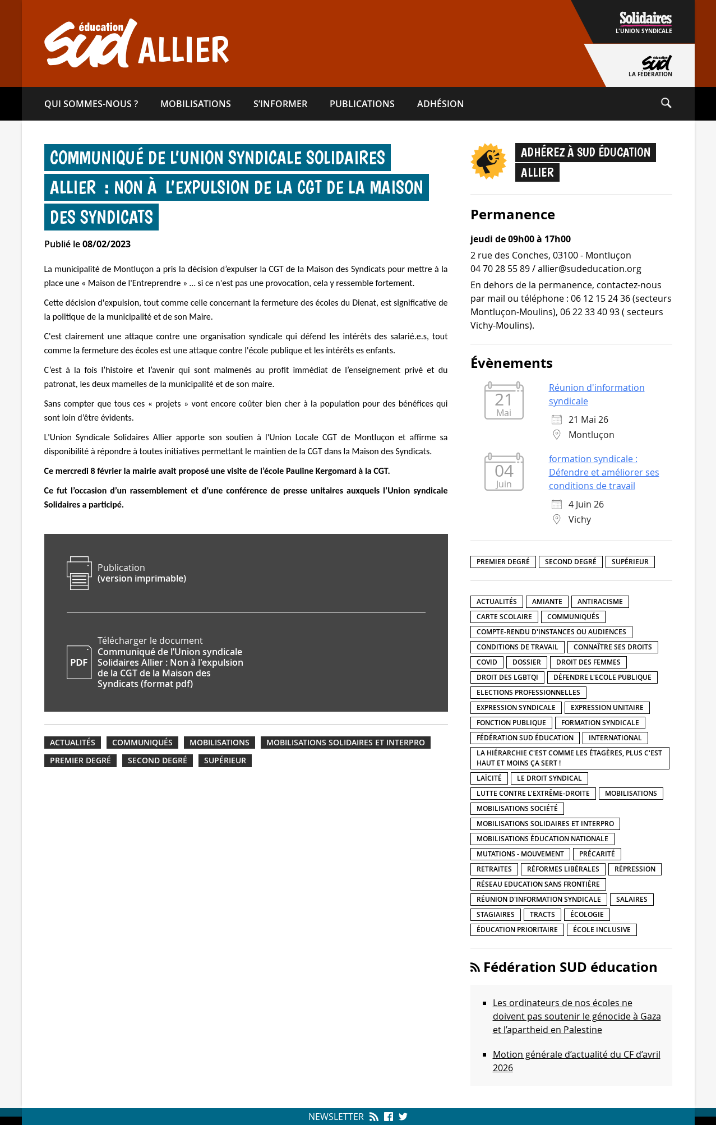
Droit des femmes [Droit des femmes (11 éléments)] (588, 662)
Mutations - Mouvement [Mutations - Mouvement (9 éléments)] (520, 854)
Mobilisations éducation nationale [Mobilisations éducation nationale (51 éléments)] (542, 838)
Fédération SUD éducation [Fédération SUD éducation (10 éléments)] (525, 738)
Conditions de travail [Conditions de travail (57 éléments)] (517, 647)
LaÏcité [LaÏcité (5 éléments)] (489, 778)
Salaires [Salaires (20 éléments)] (632, 899)
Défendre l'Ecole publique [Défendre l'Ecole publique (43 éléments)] (602, 677)
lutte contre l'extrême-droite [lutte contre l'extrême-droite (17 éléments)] (533, 793)
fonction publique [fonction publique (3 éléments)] (511, 722)
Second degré (157, 760)
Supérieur (225, 760)
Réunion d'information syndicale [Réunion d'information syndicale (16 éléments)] (539, 899)
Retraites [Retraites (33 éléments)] (494, 869)
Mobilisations (195, 104)
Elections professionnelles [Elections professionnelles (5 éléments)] (528, 692)
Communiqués (142, 742)
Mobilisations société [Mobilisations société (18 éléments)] (517, 808)
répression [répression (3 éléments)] (635, 869)
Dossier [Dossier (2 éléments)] (526, 662)
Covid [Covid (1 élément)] (487, 662)
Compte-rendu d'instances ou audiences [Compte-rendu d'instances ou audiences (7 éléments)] (551, 632)
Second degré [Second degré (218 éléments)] (571, 561)
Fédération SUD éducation (570, 966)
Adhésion (440, 104)
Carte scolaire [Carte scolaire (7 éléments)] (504, 616)
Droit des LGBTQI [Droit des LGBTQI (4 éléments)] (507, 677)
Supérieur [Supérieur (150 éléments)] (630, 561)
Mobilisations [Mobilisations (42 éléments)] (631, 793)
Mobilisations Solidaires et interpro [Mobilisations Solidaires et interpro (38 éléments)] (545, 823)
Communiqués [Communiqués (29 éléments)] (573, 616)
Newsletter (336, 1116)
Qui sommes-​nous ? (91, 104)
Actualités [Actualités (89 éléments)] (497, 601)
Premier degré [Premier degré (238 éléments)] (503, 561)
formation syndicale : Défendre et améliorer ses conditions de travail (604, 472)
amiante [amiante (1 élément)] (547, 601)
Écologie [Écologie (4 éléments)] (587, 914)
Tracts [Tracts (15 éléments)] (542, 914)
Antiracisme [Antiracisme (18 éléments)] (600, 601)
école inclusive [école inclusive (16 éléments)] (602, 929)
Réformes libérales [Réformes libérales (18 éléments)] (563, 869)
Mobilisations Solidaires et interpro (345, 742)
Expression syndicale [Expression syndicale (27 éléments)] (516, 707)
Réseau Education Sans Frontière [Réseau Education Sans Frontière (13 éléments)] (538, 884)
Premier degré (80, 760)
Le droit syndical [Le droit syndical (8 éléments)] (549, 778)
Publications (362, 104)
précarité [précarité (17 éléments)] (597, 854)
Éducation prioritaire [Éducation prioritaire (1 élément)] (517, 929)
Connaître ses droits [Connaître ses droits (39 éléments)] (613, 647)
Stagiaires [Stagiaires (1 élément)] (496, 914)
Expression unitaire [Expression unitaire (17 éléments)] (607, 707)
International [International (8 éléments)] (615, 738)
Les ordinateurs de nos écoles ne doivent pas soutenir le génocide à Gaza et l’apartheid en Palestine (577, 1016)
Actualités (72, 742)
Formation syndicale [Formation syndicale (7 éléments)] (600, 722)
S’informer (280, 104)
